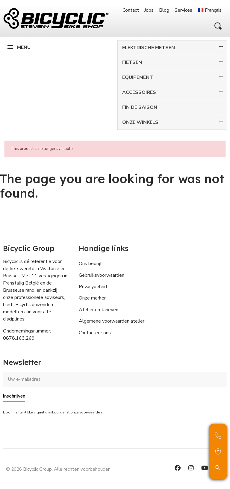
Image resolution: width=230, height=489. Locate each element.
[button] (218, 26)
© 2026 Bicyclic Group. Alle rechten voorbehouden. (58, 469)
